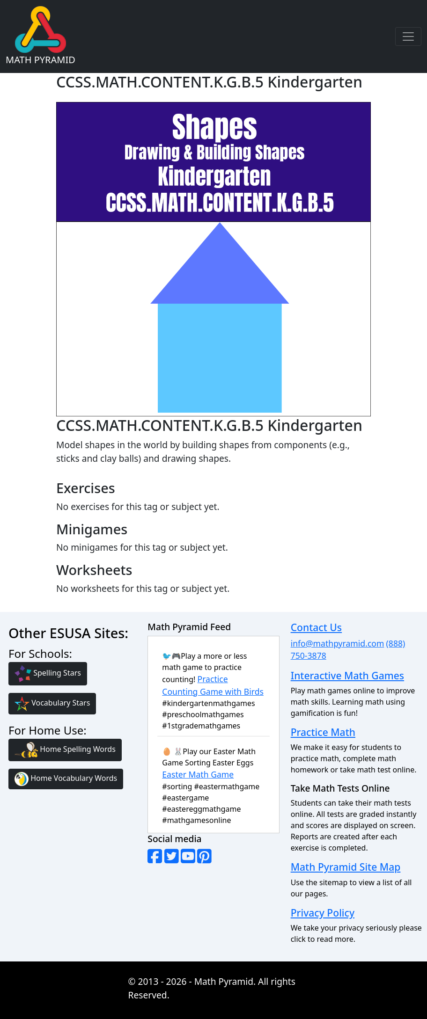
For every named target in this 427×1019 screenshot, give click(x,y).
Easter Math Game (198, 774)
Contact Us (316, 627)
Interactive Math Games (347, 675)
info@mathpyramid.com (337, 643)
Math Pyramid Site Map (346, 866)
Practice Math (323, 732)
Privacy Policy (322, 912)
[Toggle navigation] (408, 36)
